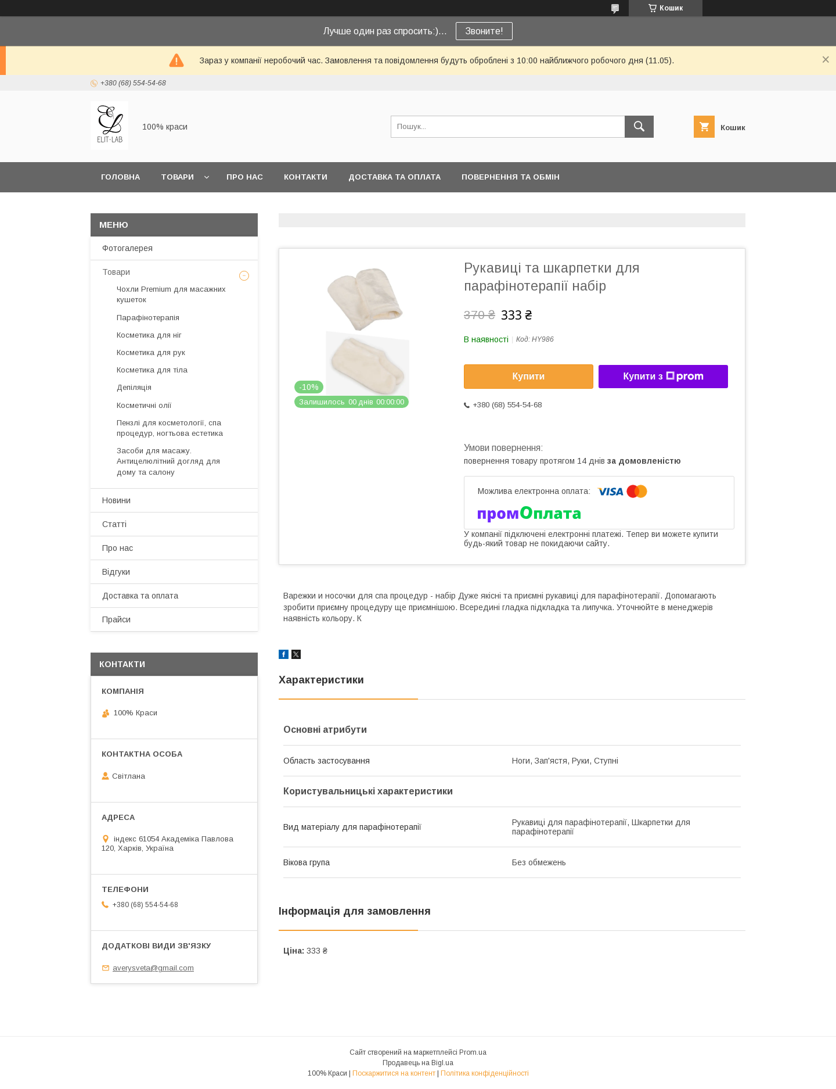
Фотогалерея (127, 248)
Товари (177, 177)
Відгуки (116, 571)
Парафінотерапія (148, 317)
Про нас (244, 177)
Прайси (116, 619)
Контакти (305, 177)
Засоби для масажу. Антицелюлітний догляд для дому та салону (168, 461)
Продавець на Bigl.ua (418, 1063)
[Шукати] (639, 127)
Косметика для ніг (149, 335)
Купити (529, 376)
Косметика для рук (151, 352)
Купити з (663, 376)
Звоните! (484, 31)
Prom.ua (473, 1052)
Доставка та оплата (394, 177)
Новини (116, 500)
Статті (114, 524)
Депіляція (134, 387)
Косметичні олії (144, 405)
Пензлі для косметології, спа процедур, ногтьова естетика (170, 428)
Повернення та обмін (511, 177)
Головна (120, 177)
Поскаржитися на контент (393, 1073)
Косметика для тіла (152, 370)
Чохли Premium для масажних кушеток (171, 294)
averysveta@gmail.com (153, 967)
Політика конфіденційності (485, 1073)
